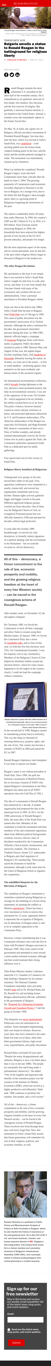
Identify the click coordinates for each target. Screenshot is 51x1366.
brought (14, 384)
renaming (11, 340)
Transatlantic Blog (14, 40)
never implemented (32, 1019)
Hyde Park (15, 314)
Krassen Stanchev (17, 60)
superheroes (18, 908)
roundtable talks (14, 643)
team (13, 989)
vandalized (26, 143)
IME (31, 1241)
